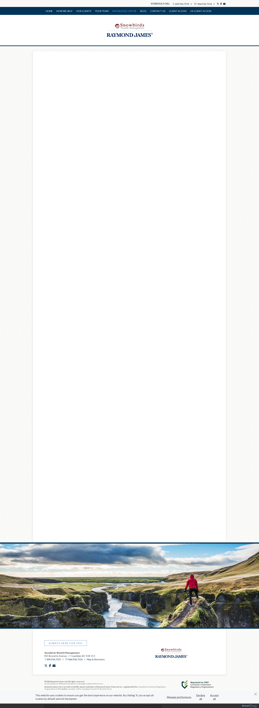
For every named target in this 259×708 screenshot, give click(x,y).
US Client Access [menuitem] (200, 11)
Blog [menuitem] (143, 11)
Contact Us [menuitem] (157, 11)
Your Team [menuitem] (102, 11)
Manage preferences (179, 697)
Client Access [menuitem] (178, 11)
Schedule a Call (160, 3)
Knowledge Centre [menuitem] (124, 11)
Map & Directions (96, 676)
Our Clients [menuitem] (83, 11)
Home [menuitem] (49, 11)
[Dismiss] (255, 694)
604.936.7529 (182, 3)
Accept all (214, 697)
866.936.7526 (205, 3)
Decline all (200, 697)
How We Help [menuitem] (64, 11)
